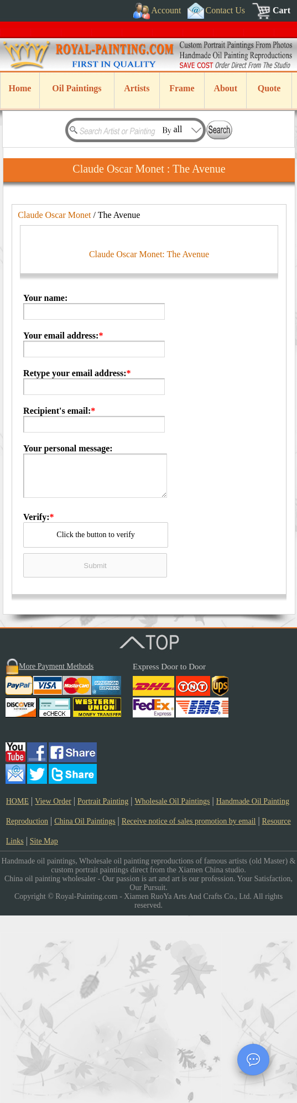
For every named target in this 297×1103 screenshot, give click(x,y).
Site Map (44, 1028)
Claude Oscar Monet (54, 215)
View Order (53, 989)
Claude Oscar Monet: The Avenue (149, 441)
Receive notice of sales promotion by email (189, 1009)
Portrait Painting (102, 989)
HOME (17, 989)
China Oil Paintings (84, 1009)
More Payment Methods (56, 854)
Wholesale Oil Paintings (172, 989)
